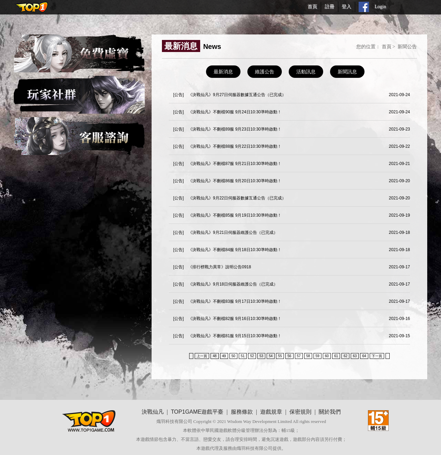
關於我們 (330, 412)
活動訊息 (306, 71)
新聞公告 (407, 46)
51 (243, 356)
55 (280, 356)
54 (271, 356)
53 (261, 356)
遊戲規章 (271, 412)
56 (289, 356)
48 (214, 356)
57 (299, 356)
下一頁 (377, 356)
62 (345, 356)
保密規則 (300, 412)
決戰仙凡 (153, 412)
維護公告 (264, 71)
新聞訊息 (347, 71)
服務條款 (242, 412)
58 (308, 356)
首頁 (386, 46)
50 (233, 356)
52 (252, 356)
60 (327, 356)
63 (355, 356)
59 (317, 356)
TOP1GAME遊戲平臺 (197, 412)
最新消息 (223, 71)
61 (336, 356)
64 (364, 356)
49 (224, 356)
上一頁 (202, 356)
